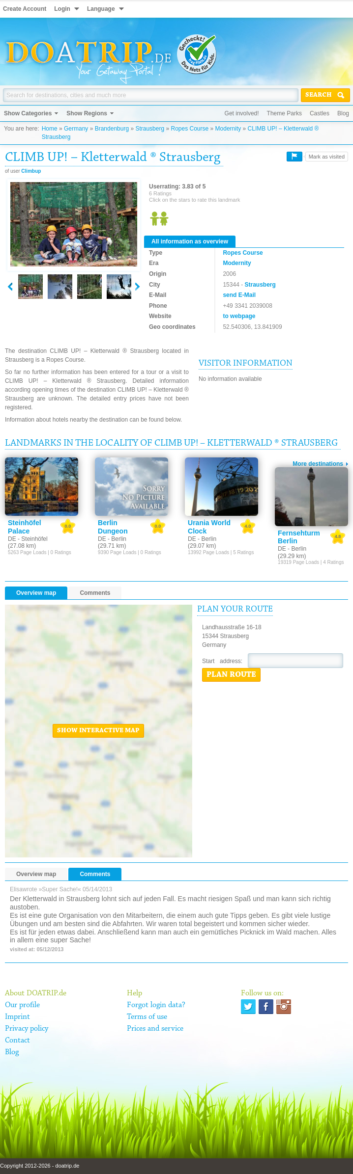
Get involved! (242, 113)
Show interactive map (98, 730)
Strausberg (149, 128)
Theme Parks (284, 113)
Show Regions (86, 113)
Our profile (22, 1005)
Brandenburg (112, 128)
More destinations (318, 463)
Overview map (36, 592)
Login (62, 8)
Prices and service (155, 1029)
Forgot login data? (156, 1005)
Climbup (31, 171)
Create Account (24, 8)
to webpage (239, 316)
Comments (95, 592)
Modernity (228, 128)
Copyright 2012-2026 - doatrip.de (39, 1166)
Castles (319, 113)
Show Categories (28, 113)
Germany (76, 128)
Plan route (231, 675)
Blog (343, 113)
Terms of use (147, 1017)
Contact (17, 1040)
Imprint (17, 1017)
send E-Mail (239, 295)
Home (50, 128)
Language (101, 8)
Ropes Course (189, 128)
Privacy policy (26, 1029)
